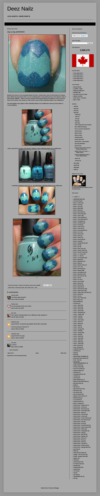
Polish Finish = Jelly (78, 432)
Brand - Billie (76, 208)
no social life (76, 399)
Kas (12, 313)
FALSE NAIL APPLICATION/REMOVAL (79, 362)
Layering (75, 377)
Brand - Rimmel (77, 285)
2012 (75, 112)
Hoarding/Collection (78, 374)
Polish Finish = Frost (78, 423)
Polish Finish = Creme (79, 416)
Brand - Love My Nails (79, 257)
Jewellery (75, 376)
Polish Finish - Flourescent (80, 408)
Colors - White (77, 341)
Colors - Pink (76, 330)
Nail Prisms (76, 390)
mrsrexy (13, 295)
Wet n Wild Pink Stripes (81, 126)
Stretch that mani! (79, 139)
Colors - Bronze (77, 308)
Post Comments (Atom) (20, 355)
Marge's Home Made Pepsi (80, 381)
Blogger (57, 488)
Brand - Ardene (77, 202)
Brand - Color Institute (79, 217)
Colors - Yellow (77, 343)
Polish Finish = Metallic (79, 436)
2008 (75, 169)
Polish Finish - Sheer (78, 412)
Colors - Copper (77, 314)
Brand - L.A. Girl (77, 255)
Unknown (13, 322)
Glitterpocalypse (77, 370)
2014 (75, 108)
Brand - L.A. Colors (78, 254)
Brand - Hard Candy (78, 239)
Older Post (63, 353)
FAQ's (7, 24)
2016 (75, 106)
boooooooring (77, 201)
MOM (74, 385)
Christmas (76, 303)
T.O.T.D (75, 471)
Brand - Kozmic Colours (79, 252)
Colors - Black (77, 305)
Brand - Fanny (77, 235)
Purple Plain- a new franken (82, 141)
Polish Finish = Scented (79, 443)
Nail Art (75, 387)
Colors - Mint (76, 325)
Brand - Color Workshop (79, 219)
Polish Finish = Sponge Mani (80, 447)
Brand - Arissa (77, 204)
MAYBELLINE (76, 92)
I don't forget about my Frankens (83, 124)
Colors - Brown (77, 310)
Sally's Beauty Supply (79, 452)
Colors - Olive (76, 327)
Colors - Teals (34, 287)
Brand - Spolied (77, 294)
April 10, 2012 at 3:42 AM (17, 317)
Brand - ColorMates (78, 221)
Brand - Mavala (77, 259)
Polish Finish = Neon (78, 438)
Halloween (76, 372)
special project (77, 461)
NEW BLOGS (76, 398)
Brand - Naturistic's (78, 274)
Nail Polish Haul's (77, 388)
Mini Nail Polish (77, 383)
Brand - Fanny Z (77, 237)
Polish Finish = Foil (78, 421)
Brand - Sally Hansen (78, 288)
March (77, 158)
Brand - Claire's (77, 215)
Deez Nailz (20, 9)
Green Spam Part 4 (78, 78)
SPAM (74, 460)
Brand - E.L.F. (76, 232)
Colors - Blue (76, 307)
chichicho (13, 333)
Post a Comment (13, 350)
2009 (75, 167)
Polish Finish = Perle (78, 440)
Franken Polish (77, 366)
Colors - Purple (77, 332)
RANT (74, 451)
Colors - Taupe (77, 338)
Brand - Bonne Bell (78, 212)
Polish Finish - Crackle (79, 407)
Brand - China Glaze (16, 287)
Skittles (75, 458)
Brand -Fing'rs (77, 299)
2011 (75, 163)
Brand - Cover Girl (78, 226)
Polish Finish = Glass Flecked (81, 427)
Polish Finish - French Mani (80, 410)
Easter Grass (78, 145)
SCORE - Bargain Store (79, 456)
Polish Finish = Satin (78, 441)
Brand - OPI (76, 277)
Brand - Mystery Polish (79, 265)
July (76, 116)
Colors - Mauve (77, 323)
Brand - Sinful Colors (78, 290)
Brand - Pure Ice (77, 281)
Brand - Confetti (77, 224)
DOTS (74, 354)
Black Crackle (78, 133)
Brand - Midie (76, 263)
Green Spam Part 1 (78, 73)
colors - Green (77, 319)
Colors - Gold (76, 318)
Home (37, 353)
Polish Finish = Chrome (79, 414)
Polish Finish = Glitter (79, 429)
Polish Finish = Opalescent (80, 405)
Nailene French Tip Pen (79, 396)
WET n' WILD (76, 99)
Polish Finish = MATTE (79, 434)
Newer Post (11, 353)
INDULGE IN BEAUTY (78, 90)
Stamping (75, 465)
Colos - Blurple (77, 347)
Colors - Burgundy (78, 312)
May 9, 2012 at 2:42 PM (17, 346)
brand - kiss (76, 246)
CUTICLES (76, 350)
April (76, 123)
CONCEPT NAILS (77, 349)
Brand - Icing (76, 241)
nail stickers (76, 392)
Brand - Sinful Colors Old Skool (81, 292)
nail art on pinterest (77, 29)
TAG (74, 472)
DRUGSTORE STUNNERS (80, 356)
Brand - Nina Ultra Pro (79, 276)
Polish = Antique (77, 403)
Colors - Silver (77, 336)
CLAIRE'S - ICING (77, 88)
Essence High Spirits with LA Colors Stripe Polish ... (82, 155)
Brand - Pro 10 (77, 279)
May (76, 120)
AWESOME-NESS (77, 199)
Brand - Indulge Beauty (79, 243)
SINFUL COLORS (77, 96)
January (77, 160)
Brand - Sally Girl (77, 287)
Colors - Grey (76, 321)
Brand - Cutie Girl (77, 228)
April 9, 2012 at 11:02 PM (17, 308)
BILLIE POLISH (77, 87)
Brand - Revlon (77, 283)
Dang (74, 352)
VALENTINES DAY (78, 476)
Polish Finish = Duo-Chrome (80, 419)
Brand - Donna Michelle (79, 230)
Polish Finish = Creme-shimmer (81, 418)
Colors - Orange (77, 329)
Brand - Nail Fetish (78, 268)
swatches (75, 469)
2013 (75, 110)
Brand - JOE (76, 245)
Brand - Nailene (77, 270)
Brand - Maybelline (78, 261)
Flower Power (78, 131)
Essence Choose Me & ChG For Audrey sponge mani (83, 148)
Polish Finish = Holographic (80, 430)
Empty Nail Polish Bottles (79, 358)
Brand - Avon (76, 206)
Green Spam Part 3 (78, 76)
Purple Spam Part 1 (78, 80)
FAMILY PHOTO (77, 365)
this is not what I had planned (82, 129)
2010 (75, 165)
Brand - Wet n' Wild (25, 287)
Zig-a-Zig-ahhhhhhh (80, 143)
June (76, 118)
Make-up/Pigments (78, 379)
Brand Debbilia (77, 301)
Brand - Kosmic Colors (79, 250)
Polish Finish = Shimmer (79, 445)
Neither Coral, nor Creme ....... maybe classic (82, 152)
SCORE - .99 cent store (79, 454)
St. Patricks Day (77, 463)
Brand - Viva (76, 296)
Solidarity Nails (79, 137)
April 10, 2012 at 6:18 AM (17, 329)
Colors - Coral (77, 316)
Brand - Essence (77, 234)
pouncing (75, 449)
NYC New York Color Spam (80, 94)
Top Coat (75, 474)
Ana (12, 342)
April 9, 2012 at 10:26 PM (17, 299)
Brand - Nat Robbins (78, 272)
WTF (74, 478)
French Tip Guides (78, 368)
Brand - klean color (78, 248)
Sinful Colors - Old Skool (79, 98)
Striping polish (77, 467)
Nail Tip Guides (77, 394)
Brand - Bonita (77, 210)
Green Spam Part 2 (78, 75)
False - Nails (76, 360)
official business (77, 401)
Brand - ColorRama (78, 223)
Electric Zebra (78, 135)
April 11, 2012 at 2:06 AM (17, 338)
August (77, 114)
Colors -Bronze (77, 345)
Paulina (13, 304)
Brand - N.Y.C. (77, 266)
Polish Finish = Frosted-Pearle (81, 425)
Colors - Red (76, 334)
